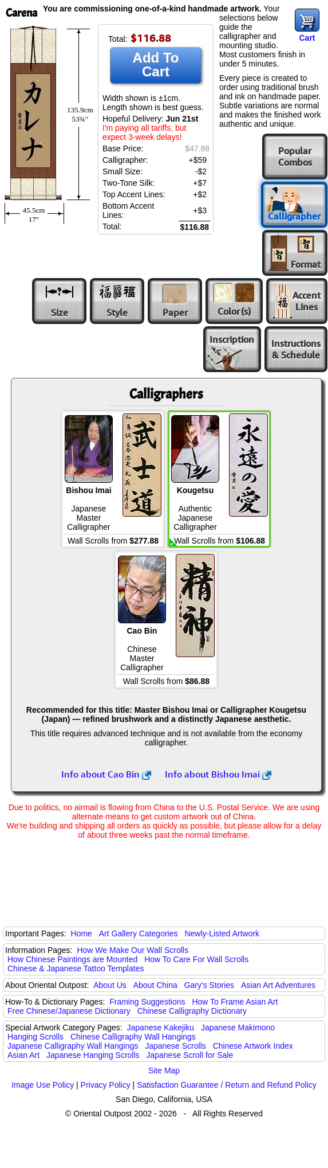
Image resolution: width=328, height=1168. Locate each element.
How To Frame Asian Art (235, 1001)
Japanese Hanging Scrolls (93, 1055)
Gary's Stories (209, 985)
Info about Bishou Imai (218, 774)
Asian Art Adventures (278, 985)
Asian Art (23, 1055)
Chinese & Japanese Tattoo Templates (75, 968)
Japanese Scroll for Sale (189, 1055)
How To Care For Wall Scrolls (196, 959)
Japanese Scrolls (175, 1045)
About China (155, 985)
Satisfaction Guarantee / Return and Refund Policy (227, 1084)
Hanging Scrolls (35, 1036)
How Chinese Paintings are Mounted (72, 959)
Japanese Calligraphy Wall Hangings (72, 1045)
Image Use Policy (42, 1084)
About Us (110, 985)
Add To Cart (156, 64)
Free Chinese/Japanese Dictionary (69, 1010)
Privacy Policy (106, 1084)
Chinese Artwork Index (253, 1045)
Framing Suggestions (147, 1001)
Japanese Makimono (238, 1027)
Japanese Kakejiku (161, 1027)
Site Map (164, 1070)
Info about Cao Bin (106, 774)
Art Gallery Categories (138, 933)
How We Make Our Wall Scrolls (132, 950)
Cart (307, 37)
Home (81, 933)
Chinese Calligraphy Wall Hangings (133, 1036)
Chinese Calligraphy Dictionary (192, 1010)
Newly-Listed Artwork (221, 933)
